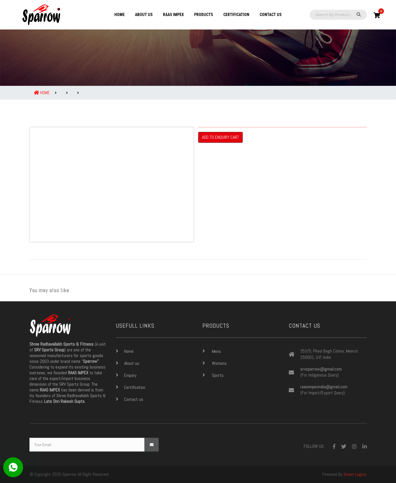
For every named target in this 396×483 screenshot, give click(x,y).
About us (144, 14)
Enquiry (126, 375)
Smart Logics (355, 474)
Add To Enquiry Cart (220, 137)
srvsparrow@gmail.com (321, 369)
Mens (211, 351)
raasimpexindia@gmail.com (323, 387)
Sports (213, 375)
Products (203, 14)
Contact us (271, 14)
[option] (111, 184)
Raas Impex (173, 14)
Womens (214, 363)
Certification (236, 14)
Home (119, 14)
